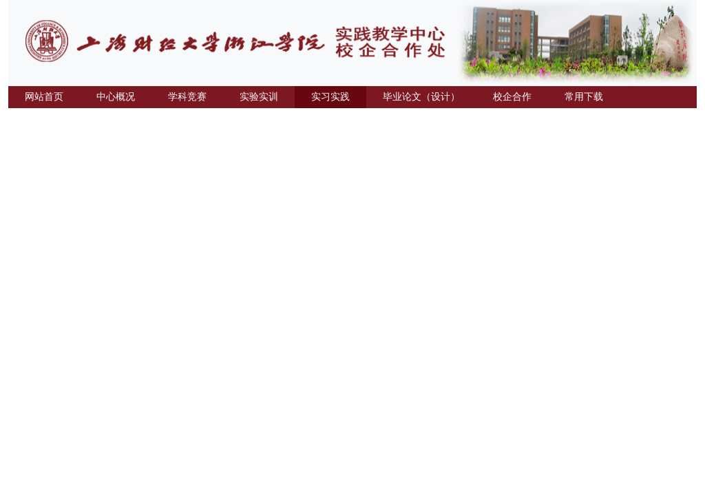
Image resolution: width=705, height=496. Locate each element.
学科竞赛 (187, 97)
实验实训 (259, 97)
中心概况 (115, 97)
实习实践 (330, 97)
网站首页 (44, 97)
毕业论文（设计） (421, 97)
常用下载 (584, 97)
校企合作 (512, 97)
